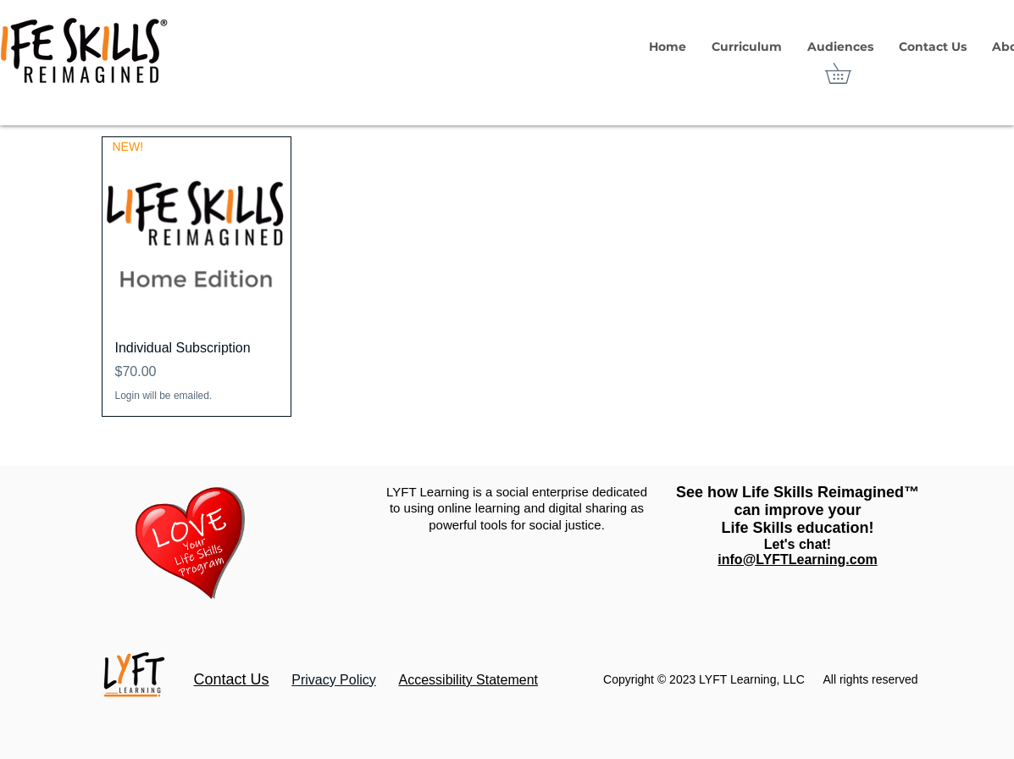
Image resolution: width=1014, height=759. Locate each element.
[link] (848, 73)
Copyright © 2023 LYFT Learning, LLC (704, 679)
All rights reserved (870, 679)
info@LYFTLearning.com (797, 559)
